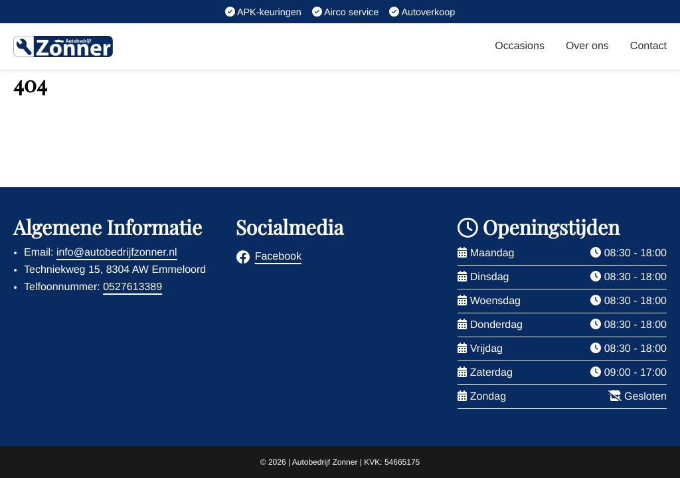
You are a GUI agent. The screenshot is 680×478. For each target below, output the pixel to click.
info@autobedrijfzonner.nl (116, 252)
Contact (648, 46)
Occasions (520, 46)
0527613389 (132, 287)
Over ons (587, 46)
